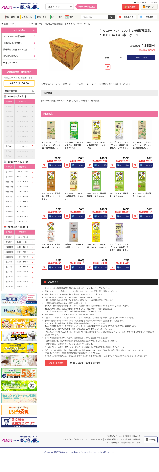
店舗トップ (7, 24)
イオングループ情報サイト (73, 439)
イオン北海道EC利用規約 (130, 439)
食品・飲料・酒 (12, 17)
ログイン (150, 6)
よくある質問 (124, 436)
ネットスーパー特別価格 (14, 36)
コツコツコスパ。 (11, 56)
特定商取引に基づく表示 (131, 442)
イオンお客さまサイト (93, 439)
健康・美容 (42, 17)
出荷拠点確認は (86, 7)
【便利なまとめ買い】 (13, 43)
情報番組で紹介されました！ (16, 49)
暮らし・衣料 (56, 17)
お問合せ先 (136, 436)
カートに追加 (141, 57)
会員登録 (131, 6)
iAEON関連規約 (113, 442)
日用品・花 (27, 17)
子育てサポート (10, 62)
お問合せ (153, 2)
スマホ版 (152, 440)
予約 (71, 17)
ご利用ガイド (140, 2)
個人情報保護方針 (111, 439)
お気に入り (128, 17)
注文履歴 (149, 17)
